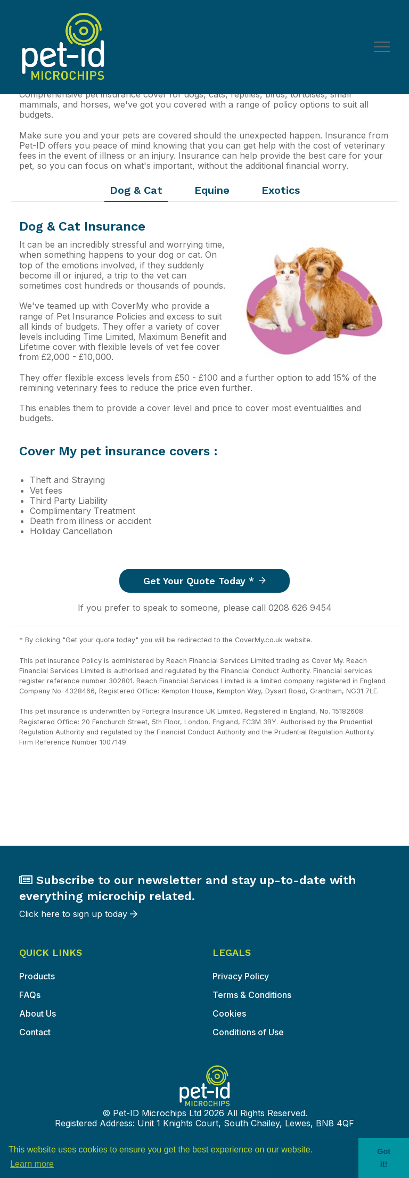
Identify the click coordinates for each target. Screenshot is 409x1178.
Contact (35, 1032)
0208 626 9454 (300, 607)
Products (37, 976)
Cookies (229, 1013)
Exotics (280, 190)
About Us (37, 1013)
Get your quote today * (204, 580)
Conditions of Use (248, 1032)
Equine (212, 190)
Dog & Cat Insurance (82, 226)
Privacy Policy (240, 976)
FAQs (29, 994)
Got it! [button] (383, 1157)
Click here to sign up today (204, 896)
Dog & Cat (136, 190)
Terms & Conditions (251, 994)
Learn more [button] (32, 1163)
